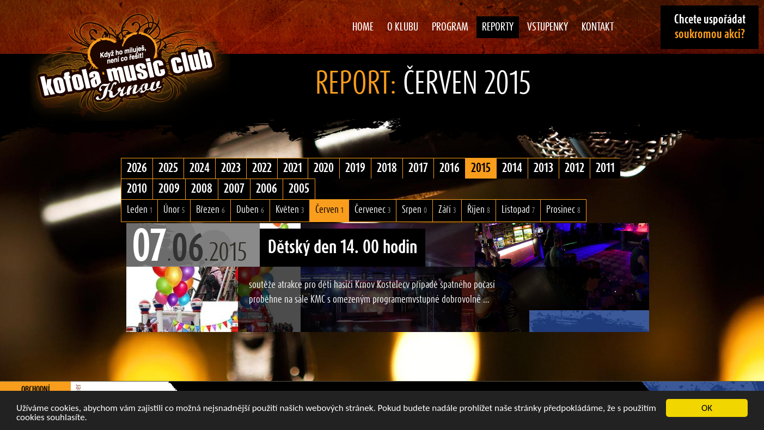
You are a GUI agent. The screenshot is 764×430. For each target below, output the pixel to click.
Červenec (372, 209)
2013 (543, 168)
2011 (605, 168)
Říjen (478, 209)
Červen (329, 209)
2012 (574, 168)
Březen (210, 209)
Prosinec (563, 209)
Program (450, 27)
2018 (387, 168)
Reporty (498, 27)
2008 (201, 188)
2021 (292, 168)
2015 (481, 168)
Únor (174, 209)
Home (363, 27)
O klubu (402, 27)
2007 (234, 188)
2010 (137, 188)
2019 (355, 168)
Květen (290, 209)
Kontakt (598, 27)
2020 (324, 168)
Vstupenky (547, 27)
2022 (262, 168)
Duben (250, 209)
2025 (168, 168)
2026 (137, 168)
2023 (231, 168)
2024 (200, 168)
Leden (139, 209)
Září (447, 209)
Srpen (414, 209)
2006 (266, 188)
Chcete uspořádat (709, 27)
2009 (169, 188)
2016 (449, 168)
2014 (512, 168)
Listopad (518, 209)
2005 (299, 188)
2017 (418, 168)
